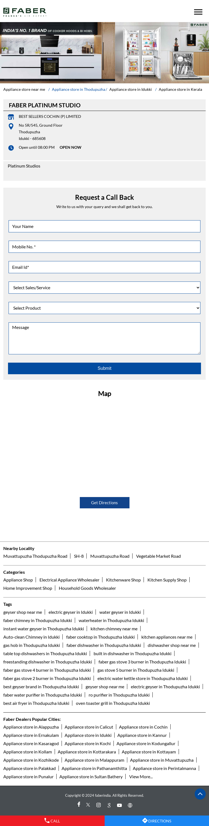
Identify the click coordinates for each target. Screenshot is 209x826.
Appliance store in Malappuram (94, 760)
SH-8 (79, 556)
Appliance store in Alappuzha (31, 726)
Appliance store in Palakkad (29, 768)
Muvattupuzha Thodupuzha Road (35, 556)
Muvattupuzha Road (109, 556)
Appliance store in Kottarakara (87, 751)
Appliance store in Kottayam (149, 751)
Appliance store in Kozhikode (31, 760)
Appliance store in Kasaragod (31, 743)
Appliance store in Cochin (143, 726)
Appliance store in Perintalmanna (164, 768)
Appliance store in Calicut (89, 726)
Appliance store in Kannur (142, 735)
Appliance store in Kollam (27, 751)
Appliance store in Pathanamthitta (94, 768)
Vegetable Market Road (158, 556)
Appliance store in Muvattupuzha (162, 760)
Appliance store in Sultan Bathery (91, 776)
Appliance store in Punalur (28, 776)
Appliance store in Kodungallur (146, 743)
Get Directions (104, 502)
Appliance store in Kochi (88, 743)
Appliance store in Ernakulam (31, 735)
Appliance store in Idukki (88, 735)
